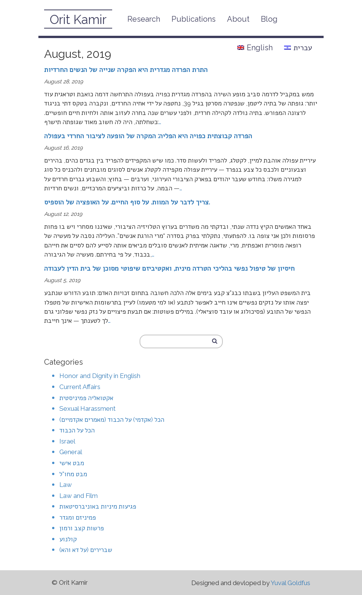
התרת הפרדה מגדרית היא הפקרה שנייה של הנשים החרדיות (126, 69)
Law (65, 484)
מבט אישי (71, 463)
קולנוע (68, 539)
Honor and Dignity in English (99, 376)
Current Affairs (79, 387)
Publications (193, 19)
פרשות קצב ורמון (81, 528)
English (255, 47)
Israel (67, 441)
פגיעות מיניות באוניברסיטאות (97, 506)
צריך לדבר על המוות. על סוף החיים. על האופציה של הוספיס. (127, 202)
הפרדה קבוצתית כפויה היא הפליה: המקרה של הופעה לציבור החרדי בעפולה (148, 136)
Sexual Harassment (87, 408)
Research (143, 19)
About (238, 19)
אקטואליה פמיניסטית (86, 398)
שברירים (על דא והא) (85, 550)
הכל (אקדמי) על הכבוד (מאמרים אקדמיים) (111, 419)
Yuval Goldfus (290, 583)
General (70, 452)
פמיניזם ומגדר (77, 517)
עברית (298, 47)
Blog (269, 19)
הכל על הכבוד (77, 430)
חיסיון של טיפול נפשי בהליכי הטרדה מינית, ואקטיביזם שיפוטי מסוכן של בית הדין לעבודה (169, 268)
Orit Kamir (78, 19)
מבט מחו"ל (73, 474)
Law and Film (78, 495)
